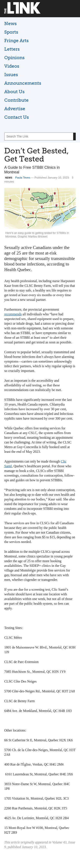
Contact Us (16, 117)
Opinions (14, 57)
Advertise (14, 108)
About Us (14, 91)
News (10, 23)
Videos (11, 66)
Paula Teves (22, 177)
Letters (12, 49)
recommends (13, 314)
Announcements (22, 83)
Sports (11, 32)
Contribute (16, 100)
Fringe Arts (16, 40)
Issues (11, 74)
